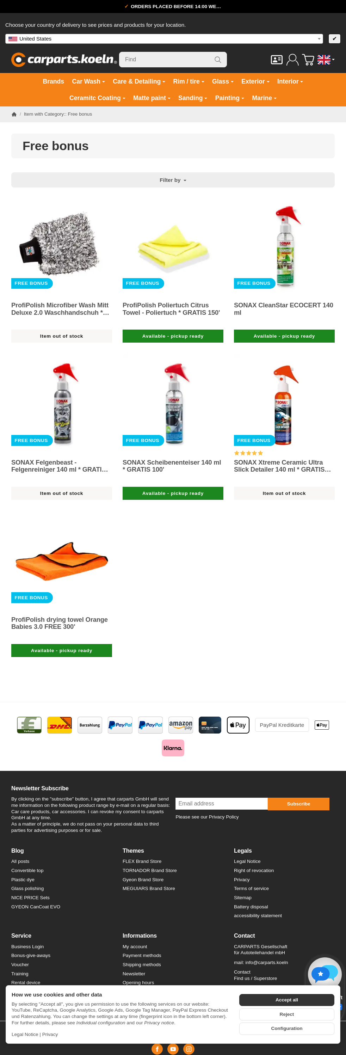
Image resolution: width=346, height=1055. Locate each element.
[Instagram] (188, 1049)
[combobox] (164, 39)
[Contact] (276, 59)
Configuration (286, 1028)
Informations (140, 935)
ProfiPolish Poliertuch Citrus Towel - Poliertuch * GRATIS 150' (171, 309)
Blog (17, 850)
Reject (287, 1014)
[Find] (173, 59)
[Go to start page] (64, 59)
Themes (133, 850)
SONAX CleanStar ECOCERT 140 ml (283, 309)
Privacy (50, 1034)
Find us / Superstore (255, 978)
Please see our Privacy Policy (207, 817)
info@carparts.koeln (266, 962)
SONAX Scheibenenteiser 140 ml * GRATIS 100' (172, 466)
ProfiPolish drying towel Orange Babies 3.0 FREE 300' (59, 623)
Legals (243, 850)
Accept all (287, 999)
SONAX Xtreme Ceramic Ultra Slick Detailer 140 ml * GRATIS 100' (279, 466)
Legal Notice (25, 1034)
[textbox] (164, 38)
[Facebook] (157, 1049)
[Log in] (292, 59)
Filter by (173, 180)
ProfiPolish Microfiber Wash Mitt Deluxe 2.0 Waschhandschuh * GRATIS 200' (60, 309)
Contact (244, 935)
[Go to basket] (308, 59)
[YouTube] (173, 1049)
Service (21, 935)
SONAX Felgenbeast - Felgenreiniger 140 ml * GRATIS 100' (58, 466)
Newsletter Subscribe (40, 788)
